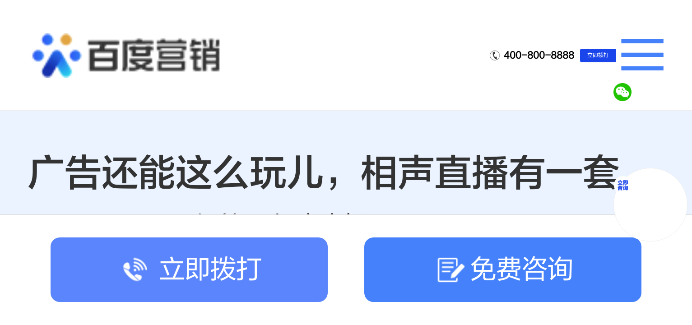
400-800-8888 (539, 55)
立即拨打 (598, 55)
